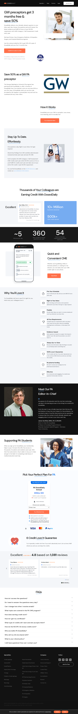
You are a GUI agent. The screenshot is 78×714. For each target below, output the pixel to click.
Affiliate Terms (44, 673)
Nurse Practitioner (26, 659)
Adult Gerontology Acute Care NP (30, 672)
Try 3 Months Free (39, 512)
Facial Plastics (7, 666)
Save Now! (54, 275)
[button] (42, 3)
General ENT (7, 663)
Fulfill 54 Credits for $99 (14, 50)
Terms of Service (44, 659)
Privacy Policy (43, 666)
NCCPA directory (30, 169)
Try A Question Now (49, 120)
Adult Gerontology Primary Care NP (30, 667)
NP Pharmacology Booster (28, 677)
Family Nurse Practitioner (28, 663)
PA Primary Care (26, 683)
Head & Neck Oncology (10, 669)
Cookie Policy (43, 669)
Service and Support (45, 663)
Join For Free (66, 664)
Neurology (6, 683)
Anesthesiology (8, 686)
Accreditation (43, 676)
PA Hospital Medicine (27, 687)
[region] (39, 568)
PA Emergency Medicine (28, 690)
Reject (65, 711)
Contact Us (43, 683)
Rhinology (6, 679)
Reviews (42, 679)
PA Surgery (25, 697)
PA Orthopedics (26, 693)
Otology (6, 673)
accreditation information (21, 171)
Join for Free (69, 3)
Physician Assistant (27, 680)
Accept (57, 711)
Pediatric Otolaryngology (10, 676)
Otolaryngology (8, 659)
